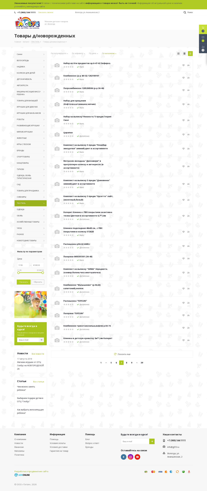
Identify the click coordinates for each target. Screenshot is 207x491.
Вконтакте (123, 457)
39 (142, 362)
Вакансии (19, 447)
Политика (19, 454)
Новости (18, 443)
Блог (87, 439)
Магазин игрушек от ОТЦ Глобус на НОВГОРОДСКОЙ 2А (30, 365)
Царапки (68, 132)
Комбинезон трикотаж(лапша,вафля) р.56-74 (87, 325)
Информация (57, 434)
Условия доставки (58, 447)
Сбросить (38, 282)
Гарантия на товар (59, 450)
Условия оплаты (58, 443)
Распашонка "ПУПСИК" (75, 301)
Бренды (89, 447)
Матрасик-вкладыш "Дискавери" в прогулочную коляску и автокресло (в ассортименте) (83, 164)
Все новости (38, 353)
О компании (20, 439)
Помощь (54, 439)
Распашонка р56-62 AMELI (76, 244)
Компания (20, 434)
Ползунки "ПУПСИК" (73, 313)
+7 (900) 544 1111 (26, 12)
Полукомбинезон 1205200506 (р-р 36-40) (83, 88)
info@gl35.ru (173, 447)
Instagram (130, 457)
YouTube (137, 457)
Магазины (19, 450)
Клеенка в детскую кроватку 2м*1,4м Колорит (87, 338)
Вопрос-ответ (92, 443)
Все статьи (38, 381)
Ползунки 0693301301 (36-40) (77, 256)
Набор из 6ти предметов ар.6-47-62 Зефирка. (87, 63)
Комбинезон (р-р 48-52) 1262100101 (81, 75)
